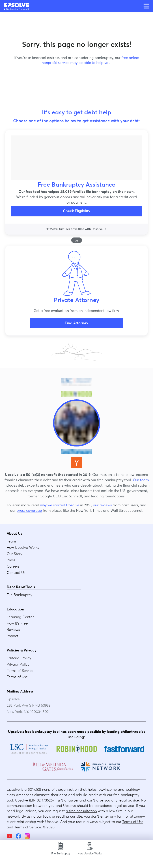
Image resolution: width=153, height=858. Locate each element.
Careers (13, 566)
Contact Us (16, 572)
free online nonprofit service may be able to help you (90, 60)
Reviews (13, 629)
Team (11, 541)
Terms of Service (20, 670)
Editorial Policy (19, 658)
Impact (12, 636)
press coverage (29, 510)
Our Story (14, 553)
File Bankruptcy (19, 594)
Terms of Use (17, 677)
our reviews (102, 505)
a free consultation (81, 811)
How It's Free (17, 623)
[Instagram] (27, 836)
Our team (141, 480)
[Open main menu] (146, 6)
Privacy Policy (18, 664)
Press (11, 560)
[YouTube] (9, 836)
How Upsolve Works (23, 547)
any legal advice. (125, 800)
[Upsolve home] (16, 5)
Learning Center (20, 617)
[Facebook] (18, 836)
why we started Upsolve (59, 505)
